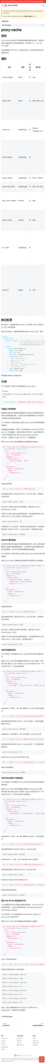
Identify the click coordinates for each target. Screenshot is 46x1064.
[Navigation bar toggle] (2, 5)
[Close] (45, 1)
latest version (28, 16)
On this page (6, 25)
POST (38, 43)
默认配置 (4, 327)
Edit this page (6, 1016)
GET (33, 43)
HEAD (3, 46)
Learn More (40, 1)
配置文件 (24, 437)
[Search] (43, 5)
